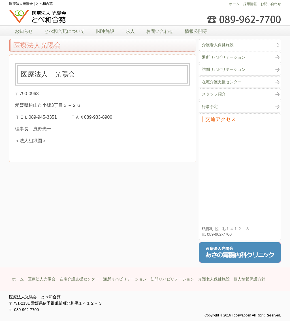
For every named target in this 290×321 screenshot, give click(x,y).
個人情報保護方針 (249, 279)
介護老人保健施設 (218, 44)
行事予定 (210, 106)
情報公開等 (196, 31)
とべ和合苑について (64, 31)
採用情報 (250, 4)
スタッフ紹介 (214, 94)
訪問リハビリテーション (224, 69)
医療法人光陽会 (42, 279)
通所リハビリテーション (224, 57)
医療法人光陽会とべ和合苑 (38, 17)
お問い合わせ (271, 4)
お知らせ (24, 31)
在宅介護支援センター (222, 82)
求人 (130, 31)
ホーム (234, 4)
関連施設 (105, 31)
